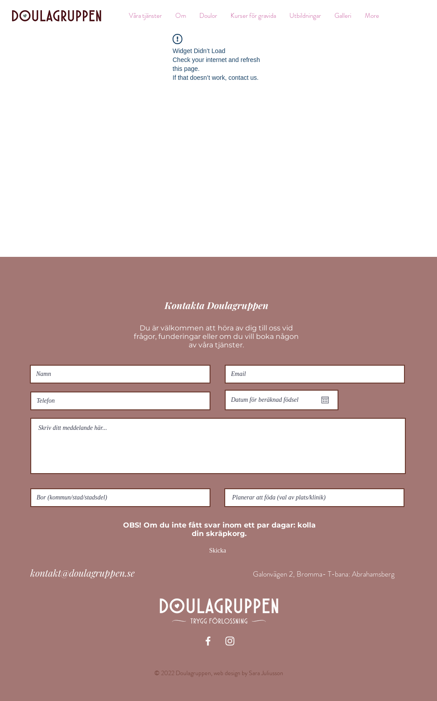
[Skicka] (217, 551)
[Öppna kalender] (325, 400)
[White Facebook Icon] (208, 641)
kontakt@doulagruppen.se (82, 572)
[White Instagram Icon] (230, 641)
